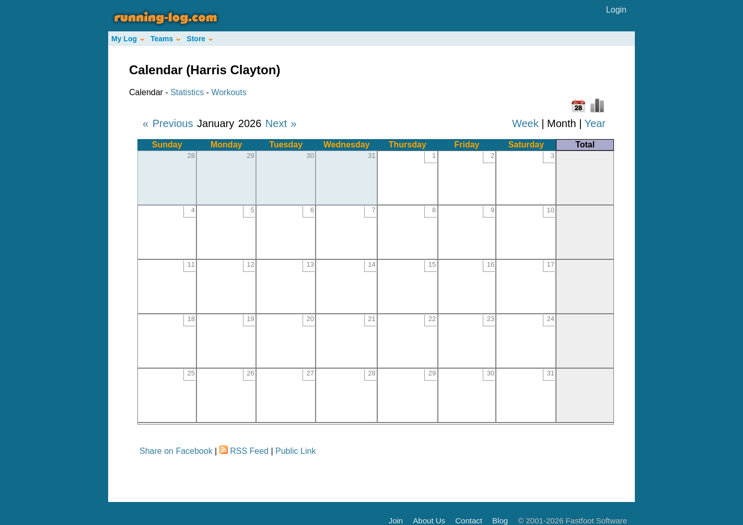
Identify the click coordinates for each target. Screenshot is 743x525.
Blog (500, 520)
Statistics (187, 92)
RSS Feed (249, 451)
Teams (165, 39)
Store (200, 39)
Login (616, 9)
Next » (281, 123)
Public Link (295, 451)
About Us (429, 520)
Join (396, 520)
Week (525, 123)
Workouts (228, 92)
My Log (127, 39)
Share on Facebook (176, 451)
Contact (468, 520)
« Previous (168, 123)
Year (595, 123)
